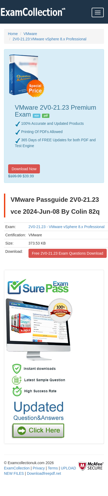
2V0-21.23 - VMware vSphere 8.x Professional (67, 227)
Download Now (24, 169)
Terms (53, 468)
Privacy (39, 468)
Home (13, 34)
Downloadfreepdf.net (44, 473)
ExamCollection (17, 468)
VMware (30, 34)
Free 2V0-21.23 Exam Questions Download (67, 253)
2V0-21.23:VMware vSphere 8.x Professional (49, 39)
